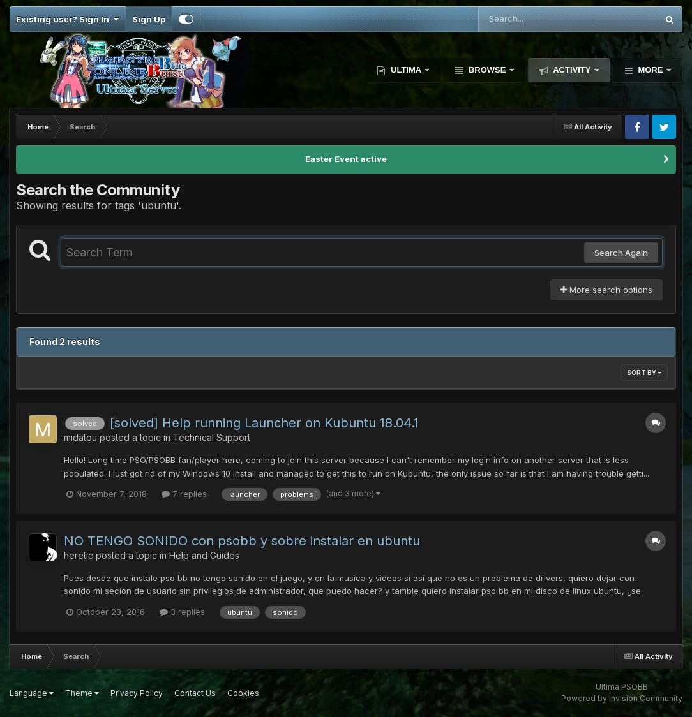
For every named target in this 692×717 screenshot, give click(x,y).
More (650, 70)
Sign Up (148, 19)
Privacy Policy (136, 693)
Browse (487, 70)
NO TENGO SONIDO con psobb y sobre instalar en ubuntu (242, 541)
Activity (572, 70)
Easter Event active (346, 159)
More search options (606, 290)
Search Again (621, 253)
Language (32, 693)
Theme (82, 693)
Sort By (644, 372)
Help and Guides (204, 555)
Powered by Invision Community (621, 698)
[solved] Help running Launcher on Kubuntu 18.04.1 (264, 423)
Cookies (243, 693)
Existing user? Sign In (67, 19)
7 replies (184, 494)
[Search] (533, 19)
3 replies (182, 612)
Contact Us (195, 693)
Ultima (405, 70)
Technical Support (211, 437)
